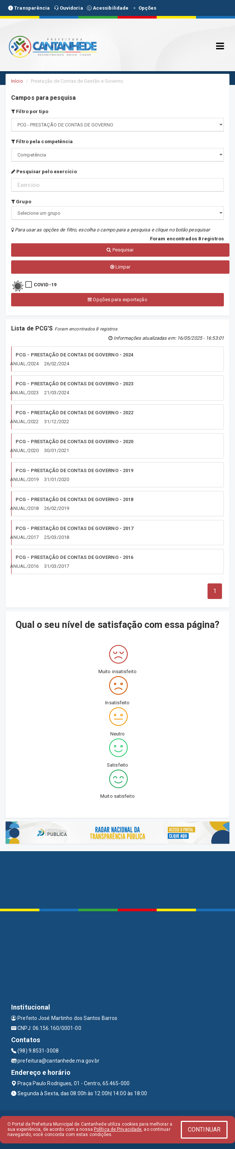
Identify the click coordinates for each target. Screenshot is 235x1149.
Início (17, 81)
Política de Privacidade (117, 1129)
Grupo (21, 201)
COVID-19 (45, 284)
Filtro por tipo (29, 111)
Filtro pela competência (42, 141)
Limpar (120, 267)
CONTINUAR (204, 1129)
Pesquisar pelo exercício (44, 171)
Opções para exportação (117, 299)
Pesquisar (120, 250)
